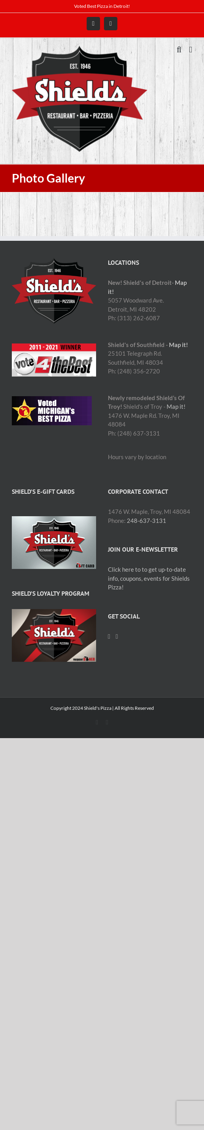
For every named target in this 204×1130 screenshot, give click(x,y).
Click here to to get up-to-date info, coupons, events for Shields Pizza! (149, 578)
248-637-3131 (146, 520)
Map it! (178, 344)
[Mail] (117, 636)
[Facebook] (109, 636)
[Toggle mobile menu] (190, 50)
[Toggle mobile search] (179, 50)
